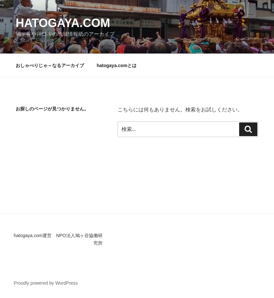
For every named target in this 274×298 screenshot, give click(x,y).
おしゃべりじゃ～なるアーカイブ (50, 65)
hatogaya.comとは (117, 65)
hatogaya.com (63, 23)
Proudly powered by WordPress (46, 283)
